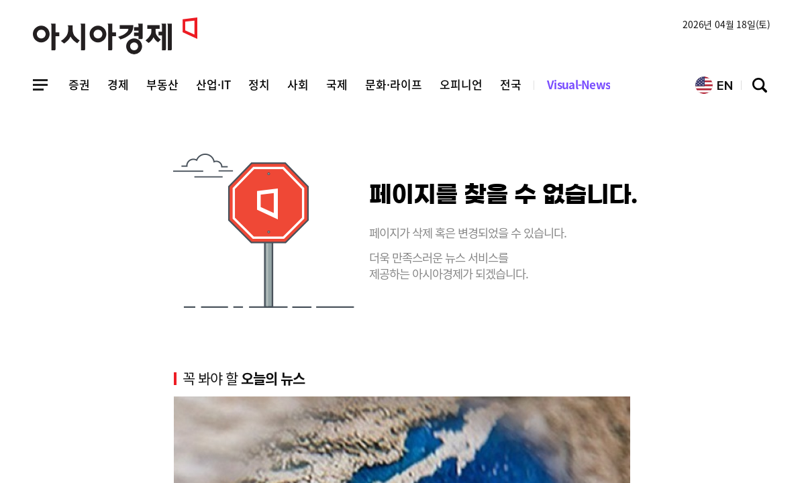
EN (714, 85)
